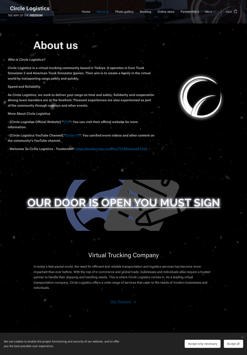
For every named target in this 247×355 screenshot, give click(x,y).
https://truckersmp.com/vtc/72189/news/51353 (111, 149)
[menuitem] (80, 12)
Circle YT (72, 135)
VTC (66, 122)
